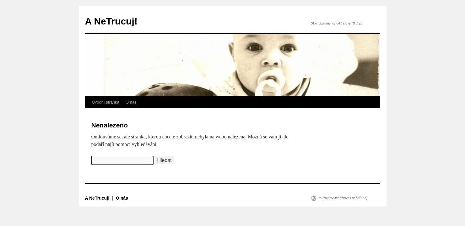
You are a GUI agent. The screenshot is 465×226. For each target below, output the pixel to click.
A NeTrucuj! (111, 21)
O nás (131, 102)
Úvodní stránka (105, 102)
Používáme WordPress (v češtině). (343, 198)
